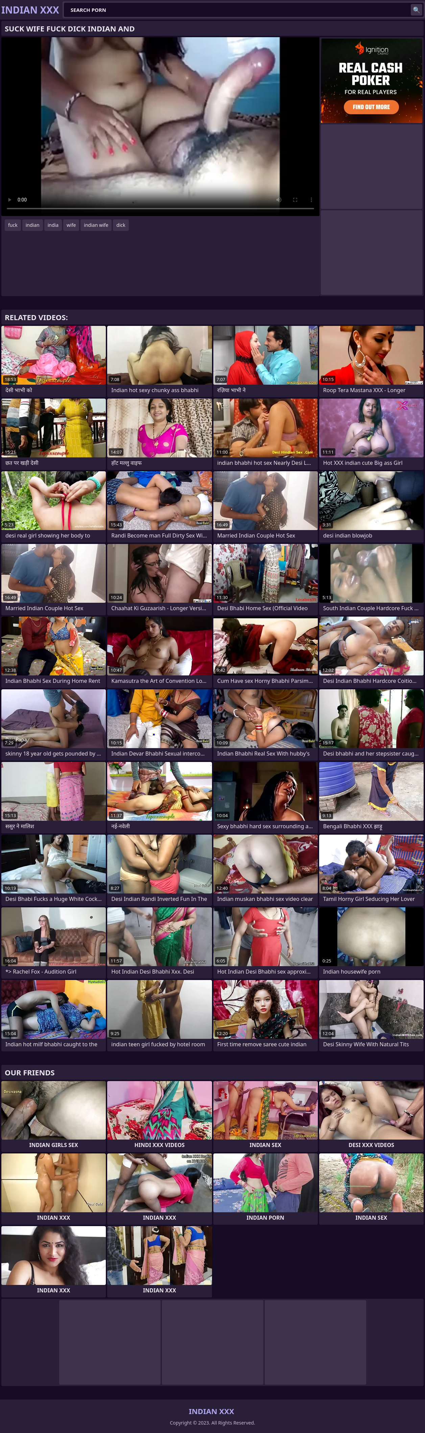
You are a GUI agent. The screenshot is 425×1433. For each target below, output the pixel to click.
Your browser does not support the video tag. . (160, 126)
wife (71, 225)
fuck (13, 225)
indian (33, 225)
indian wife (96, 225)
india (53, 225)
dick (120, 225)
